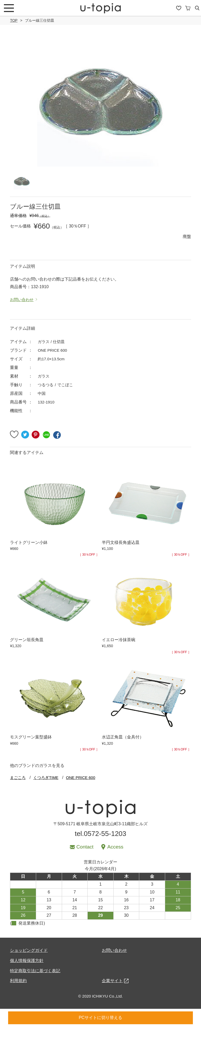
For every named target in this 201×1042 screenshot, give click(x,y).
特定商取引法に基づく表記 (35, 986)
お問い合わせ (114, 965)
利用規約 (18, 996)
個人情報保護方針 (26, 975)
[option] (100, 103)
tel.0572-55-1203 (100, 849)
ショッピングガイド (29, 965)
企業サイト (112, 996)
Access (115, 862)
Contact (84, 862)
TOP (14, 20)
